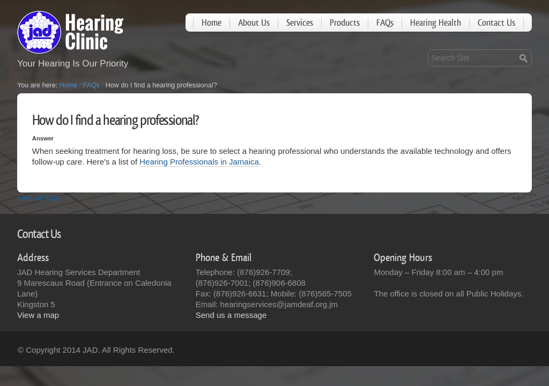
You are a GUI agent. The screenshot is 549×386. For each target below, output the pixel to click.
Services (299, 22)
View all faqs (38, 198)
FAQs (385, 22)
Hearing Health (435, 22)
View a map (38, 315)
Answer (43, 138)
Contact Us (496, 22)
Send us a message (231, 315)
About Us (254, 22)
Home (211, 22)
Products (345, 22)
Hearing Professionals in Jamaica (199, 161)
